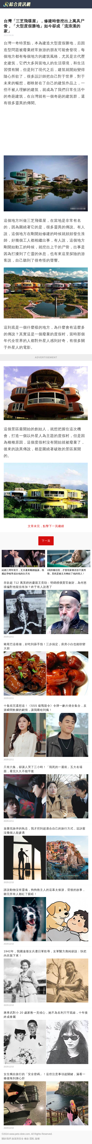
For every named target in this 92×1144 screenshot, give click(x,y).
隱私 (32, 1138)
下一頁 (46, 540)
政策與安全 (18, 1138)
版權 (37, 1138)
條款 (26, 1138)
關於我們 (6, 1138)
